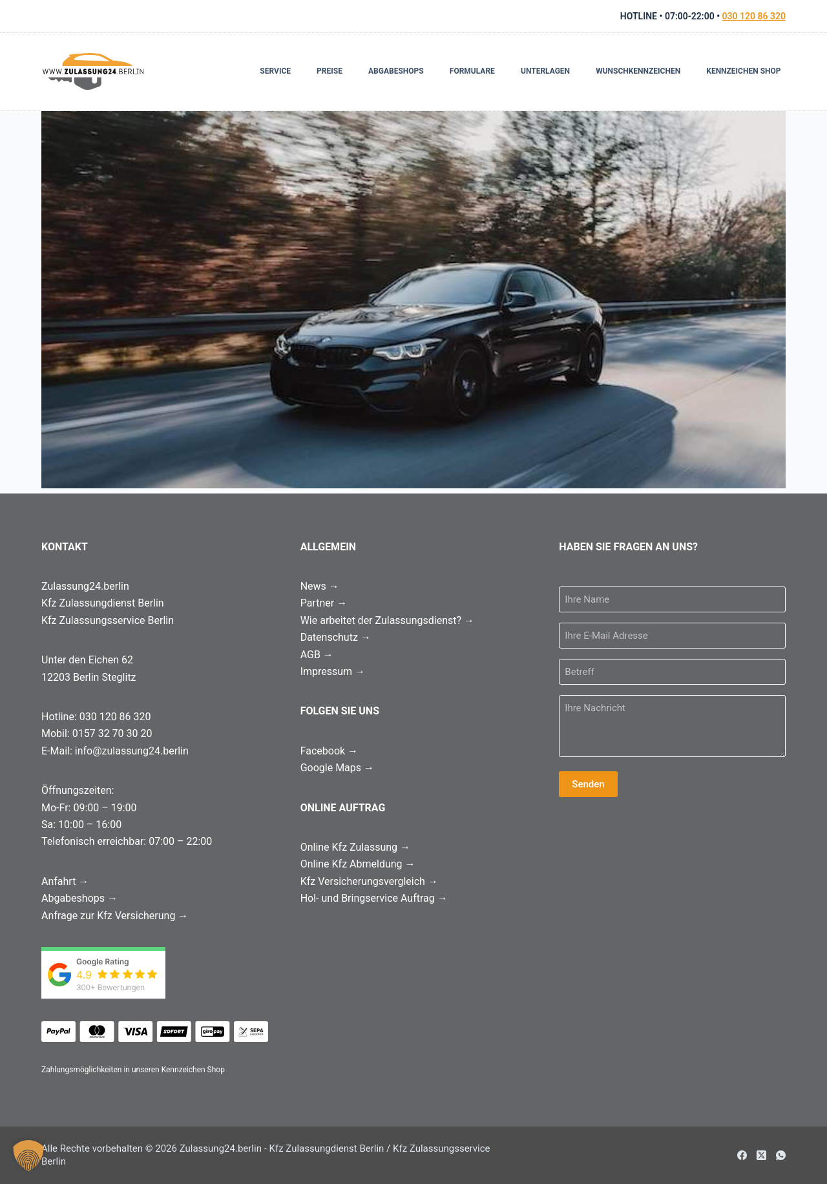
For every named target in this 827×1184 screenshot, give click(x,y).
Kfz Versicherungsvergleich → (369, 881)
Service (275, 71)
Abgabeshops (396, 71)
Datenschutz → (335, 637)
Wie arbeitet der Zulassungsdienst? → (387, 620)
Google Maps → (337, 768)
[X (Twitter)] (761, 1155)
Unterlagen (545, 71)
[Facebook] (742, 1155)
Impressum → (332, 671)
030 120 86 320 (754, 16)
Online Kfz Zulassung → (355, 847)
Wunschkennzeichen (638, 71)
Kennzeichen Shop (743, 71)
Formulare (472, 71)
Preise (329, 71)
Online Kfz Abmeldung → (357, 864)
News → (319, 586)
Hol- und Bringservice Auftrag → (374, 898)
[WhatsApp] (781, 1155)
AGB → (316, 655)
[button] (28, 1155)
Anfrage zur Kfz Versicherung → (114, 915)
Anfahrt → (65, 881)
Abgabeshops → (79, 898)
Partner (323, 603)
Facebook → (329, 751)
